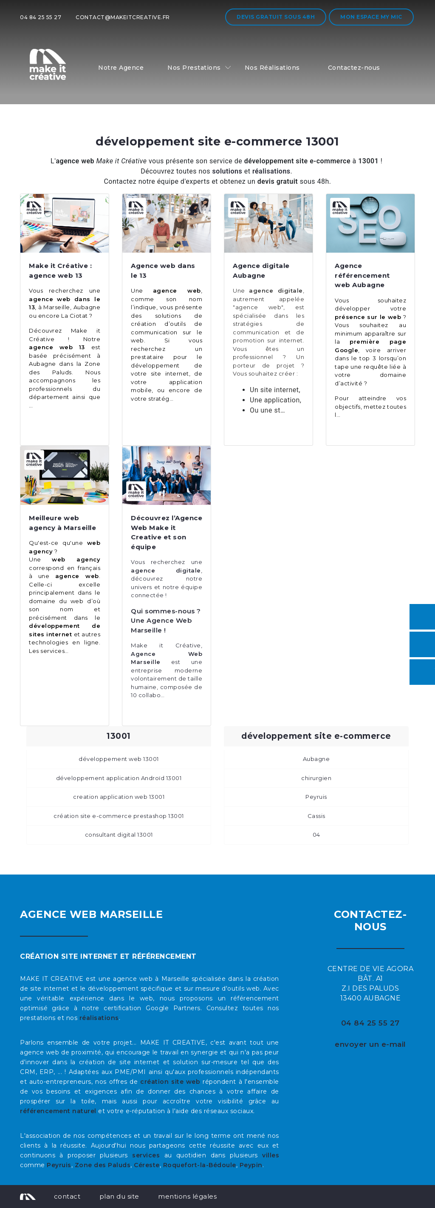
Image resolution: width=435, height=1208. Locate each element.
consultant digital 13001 (119, 834)
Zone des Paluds (103, 1165)
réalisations (99, 1018)
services (146, 1155)
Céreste (147, 1165)
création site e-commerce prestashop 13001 (119, 815)
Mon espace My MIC (371, 17)
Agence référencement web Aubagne (362, 275)
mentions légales (187, 1196)
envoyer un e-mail (370, 1044)
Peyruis (316, 796)
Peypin (251, 1165)
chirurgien (316, 778)
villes (270, 1155)
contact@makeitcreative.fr (123, 17)
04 (316, 834)
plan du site (119, 1196)
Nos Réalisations (272, 67)
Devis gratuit (276, 17)
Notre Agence (121, 67)
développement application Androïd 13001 (119, 778)
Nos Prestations (194, 67)
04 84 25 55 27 (40, 17)
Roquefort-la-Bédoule (199, 1165)
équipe (190, 587)
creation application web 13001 (118, 796)
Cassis (316, 815)
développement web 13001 (119, 758)
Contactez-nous (354, 67)
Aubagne (316, 758)
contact (67, 1196)
